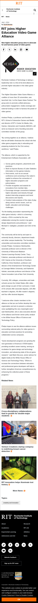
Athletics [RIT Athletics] (27, 532)
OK (19, 599)
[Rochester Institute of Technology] (19, 3)
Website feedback (10, 557)
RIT (3, 16)
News (8, 16)
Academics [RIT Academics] (5, 528)
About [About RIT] (4, 524)
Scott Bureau (8, 24)
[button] (2, 10)
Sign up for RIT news (11, 563)
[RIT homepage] (17, 517)
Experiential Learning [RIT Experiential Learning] (9, 532)
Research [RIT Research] (27, 524)
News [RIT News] (25, 536)
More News (18, 491)
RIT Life (26, 528)
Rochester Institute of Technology (13, 10)
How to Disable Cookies (24, 595)
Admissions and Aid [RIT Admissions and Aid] (8, 536)
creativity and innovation (10, 503)
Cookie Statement (8, 595)
